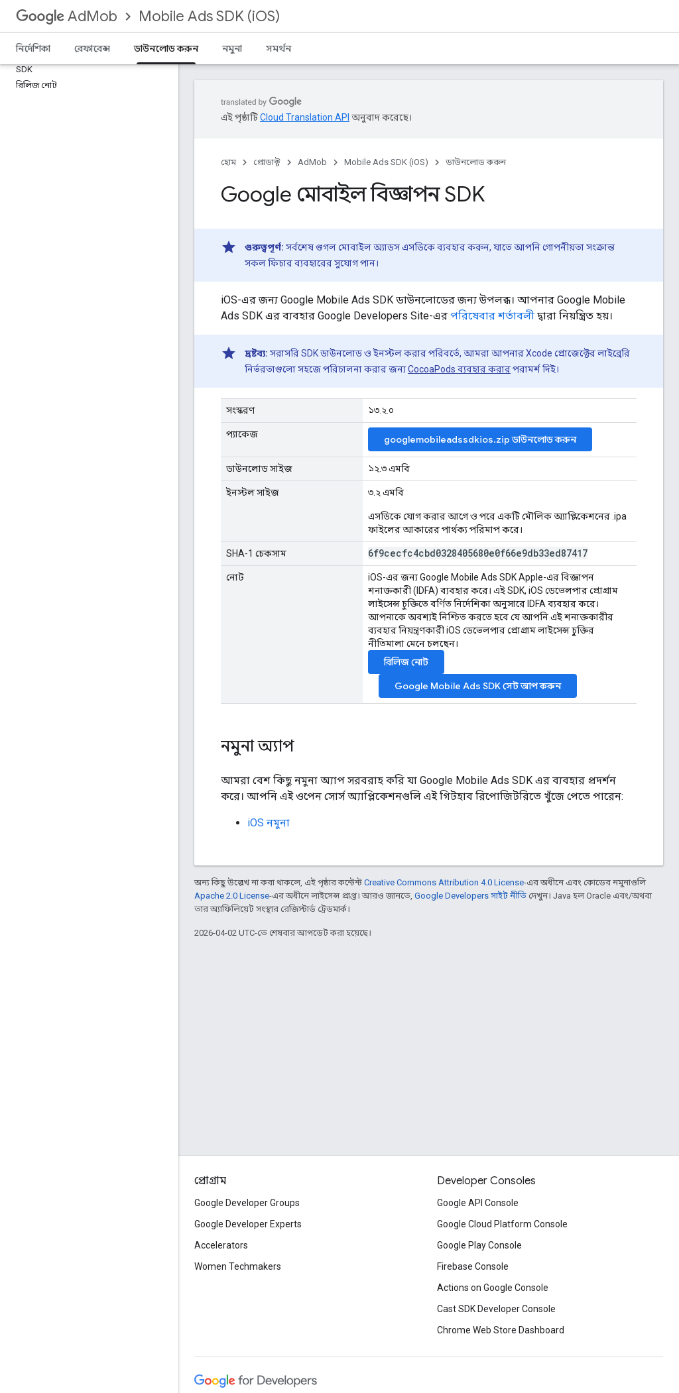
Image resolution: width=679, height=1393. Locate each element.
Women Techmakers (237, 1266)
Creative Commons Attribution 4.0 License (444, 882)
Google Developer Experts (248, 1224)
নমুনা (232, 48)
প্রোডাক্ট (266, 162)
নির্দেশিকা (33, 48)
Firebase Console (473, 1266)
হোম (228, 162)
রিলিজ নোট (406, 662)
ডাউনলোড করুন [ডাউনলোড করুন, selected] (166, 48)
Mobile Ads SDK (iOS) (209, 16)
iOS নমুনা (268, 822)
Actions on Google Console (492, 1287)
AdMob (66, 16)
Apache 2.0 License (231, 896)
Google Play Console (479, 1245)
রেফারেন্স (92, 48)
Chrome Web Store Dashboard (500, 1330)
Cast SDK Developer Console (496, 1309)
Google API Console (478, 1203)
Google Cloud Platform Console (502, 1224)
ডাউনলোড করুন (476, 162)
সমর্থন (278, 48)
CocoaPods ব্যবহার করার (459, 369)
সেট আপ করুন (478, 686)
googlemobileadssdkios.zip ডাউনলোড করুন (480, 439)
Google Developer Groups (247, 1203)
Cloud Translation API (304, 117)
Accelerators (221, 1245)
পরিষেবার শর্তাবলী (492, 315)
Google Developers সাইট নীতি (470, 896)
